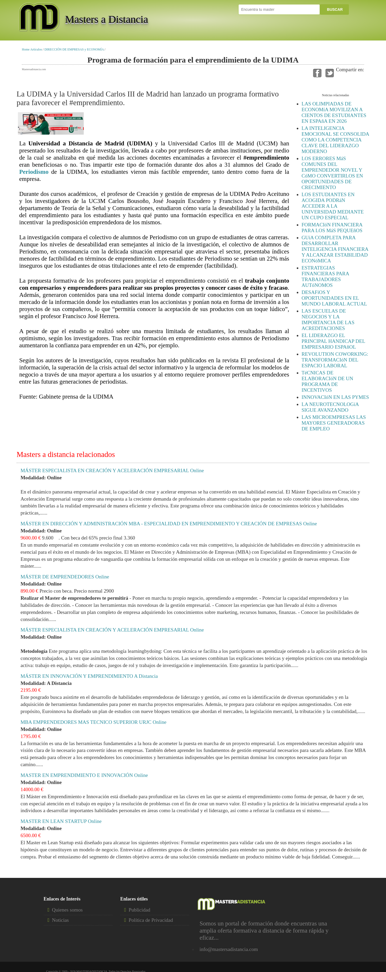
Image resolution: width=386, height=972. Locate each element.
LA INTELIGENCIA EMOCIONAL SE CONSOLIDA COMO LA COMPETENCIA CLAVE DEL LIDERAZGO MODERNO (335, 139)
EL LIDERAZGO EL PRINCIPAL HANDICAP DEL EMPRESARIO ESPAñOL (333, 341)
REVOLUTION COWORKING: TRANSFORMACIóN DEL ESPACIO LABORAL (334, 359)
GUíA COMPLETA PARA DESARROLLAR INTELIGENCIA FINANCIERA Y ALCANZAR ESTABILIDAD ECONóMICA (334, 249)
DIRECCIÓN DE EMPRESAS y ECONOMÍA (74, 49)
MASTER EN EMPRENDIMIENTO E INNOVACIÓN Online (84, 775)
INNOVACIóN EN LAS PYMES (335, 397)
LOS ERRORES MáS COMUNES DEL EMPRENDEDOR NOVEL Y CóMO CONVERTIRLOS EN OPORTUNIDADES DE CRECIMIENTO (332, 173)
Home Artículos (32, 49)
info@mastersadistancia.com (229, 949)
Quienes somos (67, 910)
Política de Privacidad (151, 920)
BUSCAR (334, 9)
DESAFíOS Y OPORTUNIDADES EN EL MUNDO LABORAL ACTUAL (334, 298)
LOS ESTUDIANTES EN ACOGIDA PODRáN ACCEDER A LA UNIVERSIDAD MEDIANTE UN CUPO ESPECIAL (332, 206)
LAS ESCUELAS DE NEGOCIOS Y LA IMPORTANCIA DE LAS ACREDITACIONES (327, 319)
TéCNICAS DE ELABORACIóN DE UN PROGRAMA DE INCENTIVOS (327, 381)
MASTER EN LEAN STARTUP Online (61, 821)
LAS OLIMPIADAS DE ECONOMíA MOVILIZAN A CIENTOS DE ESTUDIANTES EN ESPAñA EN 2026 (333, 112)
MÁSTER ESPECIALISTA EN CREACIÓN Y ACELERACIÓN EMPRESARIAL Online (112, 470)
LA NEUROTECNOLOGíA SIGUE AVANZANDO (330, 407)
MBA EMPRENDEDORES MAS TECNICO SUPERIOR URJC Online (93, 722)
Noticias (60, 920)
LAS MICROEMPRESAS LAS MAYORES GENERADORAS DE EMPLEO (333, 422)
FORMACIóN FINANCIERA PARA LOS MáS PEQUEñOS (331, 227)
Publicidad (139, 910)
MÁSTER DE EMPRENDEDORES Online (65, 576)
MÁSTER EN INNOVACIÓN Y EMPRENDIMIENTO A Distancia (89, 676)
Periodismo (33, 171)
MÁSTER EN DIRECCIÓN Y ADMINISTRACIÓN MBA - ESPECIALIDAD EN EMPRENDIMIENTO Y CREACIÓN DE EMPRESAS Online (169, 523)
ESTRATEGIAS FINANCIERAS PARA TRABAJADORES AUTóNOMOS (325, 276)
